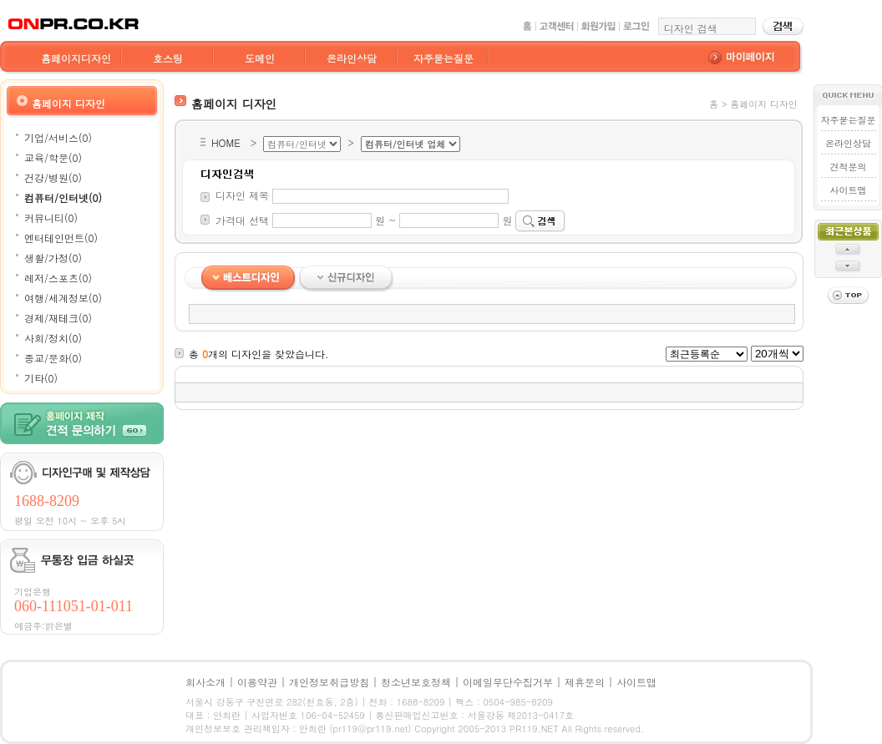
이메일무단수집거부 (508, 682)
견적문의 (847, 166)
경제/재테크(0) (58, 318)
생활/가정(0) (53, 258)
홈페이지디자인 (76, 58)
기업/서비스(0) (58, 137)
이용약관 (257, 682)
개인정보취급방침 (329, 682)
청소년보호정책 (416, 682)
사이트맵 (847, 190)
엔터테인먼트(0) (61, 237)
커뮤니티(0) (51, 217)
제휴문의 (585, 682)
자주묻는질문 (443, 58)
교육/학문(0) (53, 157)
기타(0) (41, 378)
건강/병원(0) (53, 177)
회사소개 (205, 682)
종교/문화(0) (53, 358)
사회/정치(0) (53, 338)
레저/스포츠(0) (58, 278)
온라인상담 (352, 58)
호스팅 (168, 58)
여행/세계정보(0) (63, 298)
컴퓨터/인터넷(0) (63, 197)
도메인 (260, 58)
